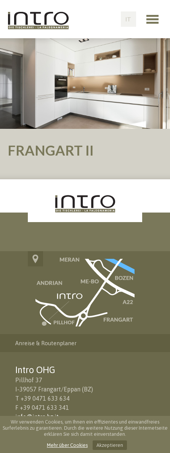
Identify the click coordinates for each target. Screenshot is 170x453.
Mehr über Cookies (67, 445)
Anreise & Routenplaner (46, 343)
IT (128, 19)
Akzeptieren (109, 445)
